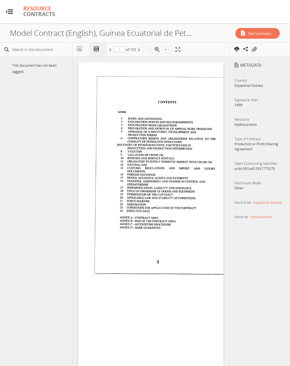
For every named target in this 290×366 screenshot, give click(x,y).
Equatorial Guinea (267, 202)
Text (80, 49)
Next (138, 50)
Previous (111, 50)
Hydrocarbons (261, 217)
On (254, 49)
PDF (97, 49)
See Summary (259, 33)
